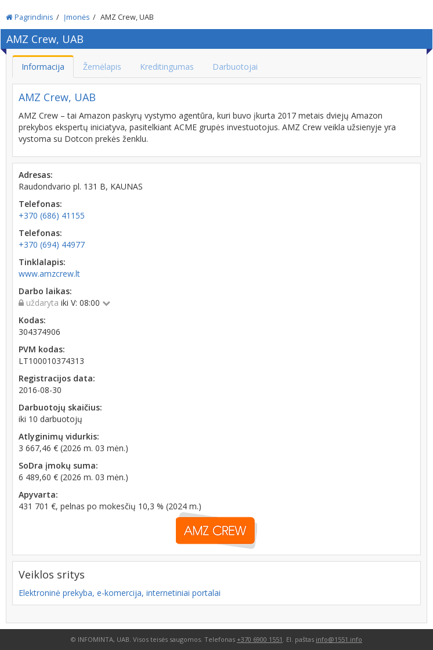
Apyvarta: (38, 494)
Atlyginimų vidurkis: (59, 436)
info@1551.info (339, 639)
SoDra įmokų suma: (58, 465)
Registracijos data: (57, 378)
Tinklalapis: (42, 261)
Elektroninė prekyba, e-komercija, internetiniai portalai (120, 592)
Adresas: (36, 174)
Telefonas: (40, 203)
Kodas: (32, 320)
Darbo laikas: (45, 291)
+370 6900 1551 (260, 639)
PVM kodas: (42, 349)
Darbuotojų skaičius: (60, 407)
